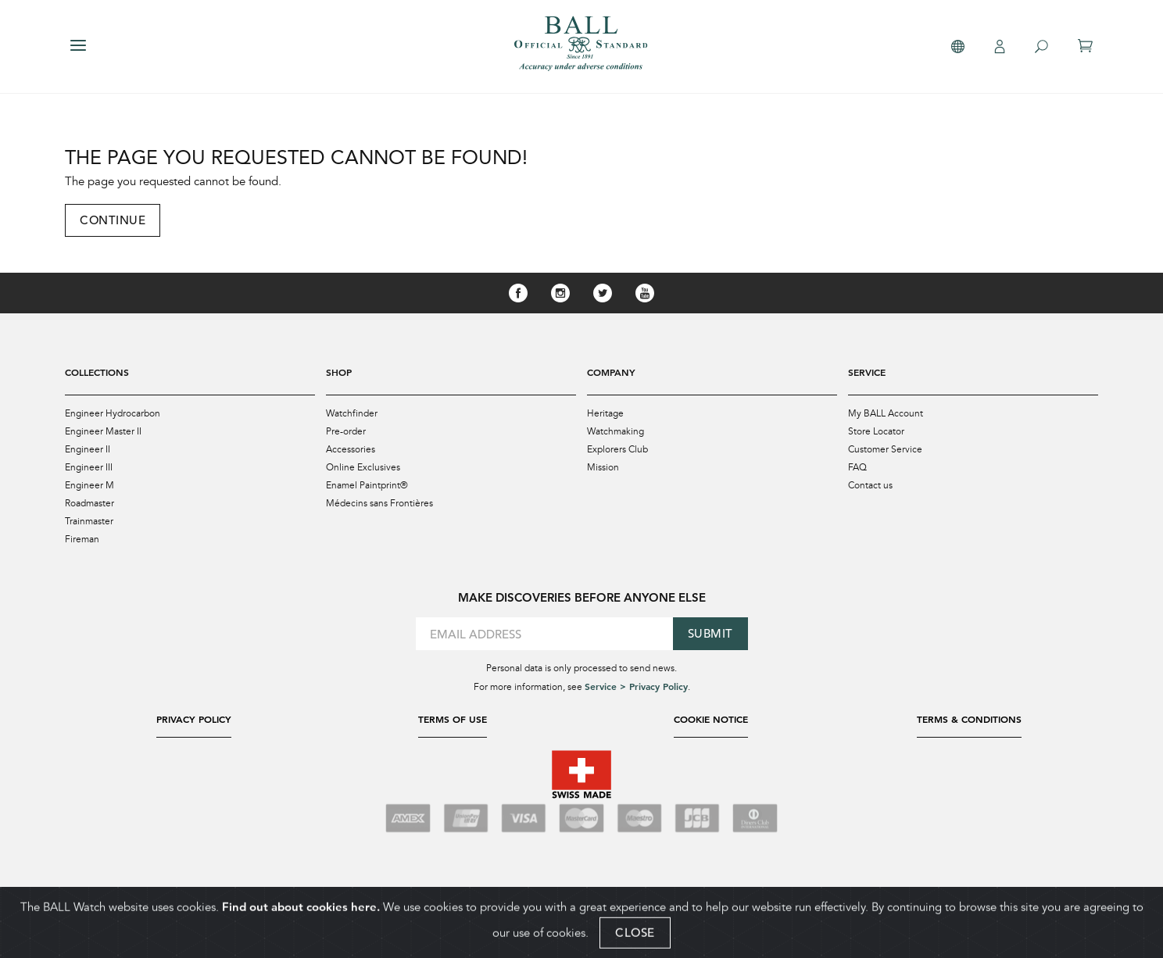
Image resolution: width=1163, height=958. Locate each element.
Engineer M (89, 485)
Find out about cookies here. (301, 917)
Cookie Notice (711, 719)
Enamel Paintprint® (367, 485)
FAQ (857, 467)
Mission (603, 467)
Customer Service (885, 449)
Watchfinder (352, 413)
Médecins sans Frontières (379, 503)
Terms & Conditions (969, 719)
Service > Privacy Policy (636, 686)
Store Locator (876, 431)
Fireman (82, 539)
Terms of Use (452, 719)
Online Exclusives (363, 467)
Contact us (870, 485)
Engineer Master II (103, 431)
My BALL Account (885, 413)
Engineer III (89, 467)
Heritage (605, 413)
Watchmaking (615, 431)
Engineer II (87, 449)
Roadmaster (89, 503)
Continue (112, 220)
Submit (710, 633)
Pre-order (346, 431)
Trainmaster (89, 521)
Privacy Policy (193, 719)
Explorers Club (617, 449)
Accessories (350, 449)
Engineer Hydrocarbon (112, 413)
